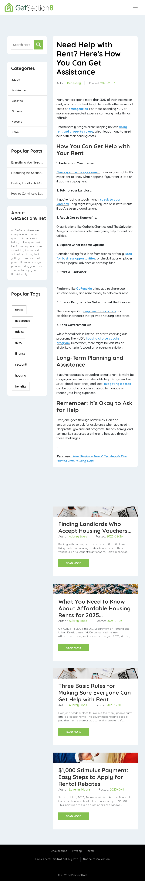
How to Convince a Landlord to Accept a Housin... (29, 193)
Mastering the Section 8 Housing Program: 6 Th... (29, 173)
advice (19, 332)
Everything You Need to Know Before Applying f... (29, 162)
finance (20, 353)
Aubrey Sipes (78, 536)
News (15, 132)
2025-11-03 (107, 83)
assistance (22, 321)
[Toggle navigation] (135, 7)
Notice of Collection (96, 859)
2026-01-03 (114, 621)
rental (19, 310)
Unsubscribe (59, 851)
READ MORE (73, 563)
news (18, 342)
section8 (21, 364)
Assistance (19, 90)
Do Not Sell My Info (65, 859)
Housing (17, 121)
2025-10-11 (117, 789)
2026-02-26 (114, 536)
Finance (17, 111)
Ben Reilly (74, 83)
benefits (20, 386)
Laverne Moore (79, 789)
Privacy (77, 851)
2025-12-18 (113, 705)
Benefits (17, 101)
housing (20, 375)
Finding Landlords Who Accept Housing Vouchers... (29, 183)
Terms (90, 851)
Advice (16, 80)
